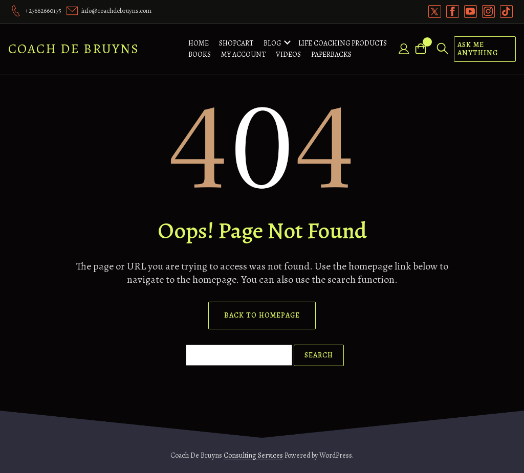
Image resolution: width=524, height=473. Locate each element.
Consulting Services (253, 455)
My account (243, 54)
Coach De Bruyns (73, 49)
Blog (272, 43)
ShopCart (236, 43)
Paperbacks (331, 54)
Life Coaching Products (342, 43)
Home (198, 43)
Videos (288, 54)
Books (199, 54)
